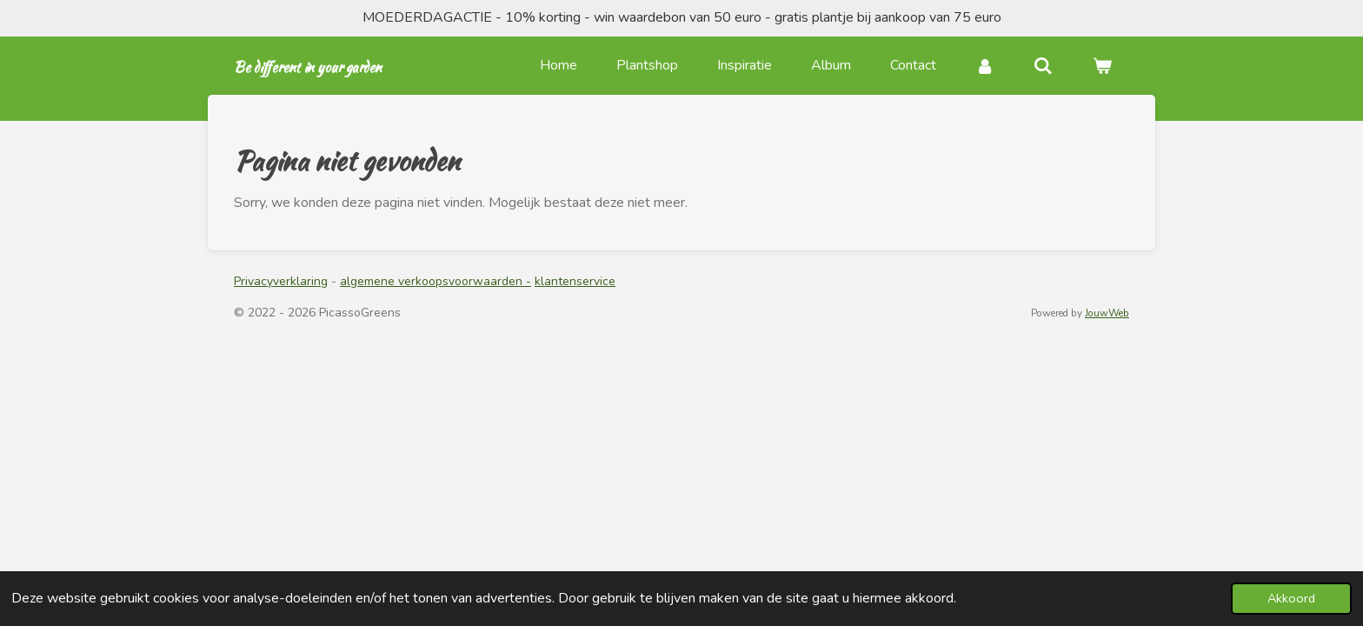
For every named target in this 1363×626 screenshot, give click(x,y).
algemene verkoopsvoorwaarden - (435, 281)
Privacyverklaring (281, 281)
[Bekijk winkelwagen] (1102, 66)
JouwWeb (1107, 313)
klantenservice (575, 281)
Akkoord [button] (1291, 598)
